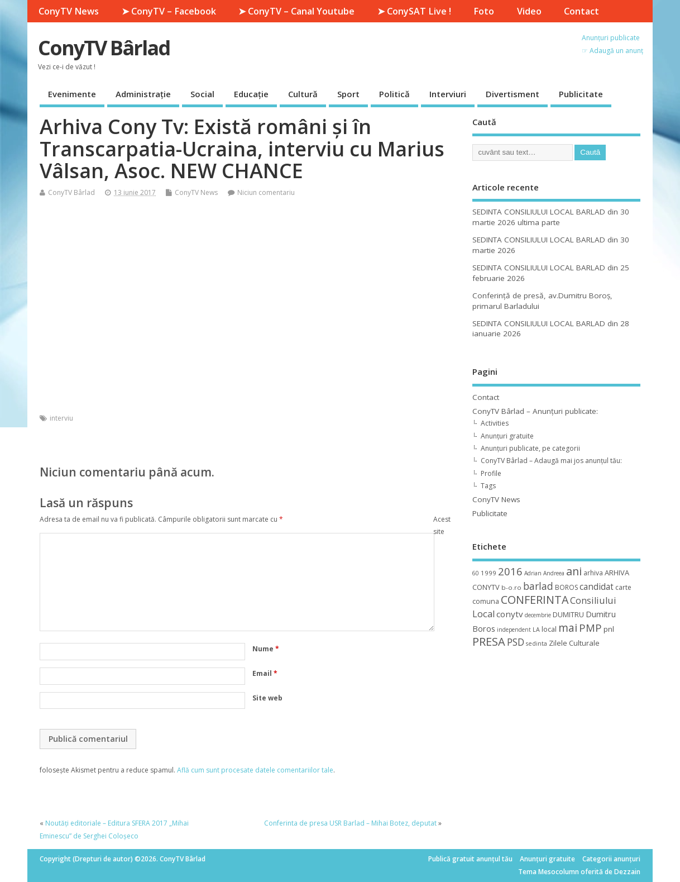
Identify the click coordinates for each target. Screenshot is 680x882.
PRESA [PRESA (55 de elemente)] (488, 641)
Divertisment (512, 93)
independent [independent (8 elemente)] (514, 629)
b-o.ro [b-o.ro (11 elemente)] (511, 587)
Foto (483, 11)
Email (264, 673)
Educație (251, 93)
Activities (495, 423)
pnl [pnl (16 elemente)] (609, 629)
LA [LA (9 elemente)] (536, 629)
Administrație (143, 93)
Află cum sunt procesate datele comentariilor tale (255, 770)
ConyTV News (69, 11)
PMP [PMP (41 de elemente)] (590, 628)
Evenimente (72, 93)
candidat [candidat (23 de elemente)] (597, 587)
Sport (348, 93)
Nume (265, 649)
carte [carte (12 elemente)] (623, 587)
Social (202, 93)
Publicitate (581, 93)
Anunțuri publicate (611, 37)
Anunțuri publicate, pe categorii (530, 448)
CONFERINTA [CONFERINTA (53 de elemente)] (534, 599)
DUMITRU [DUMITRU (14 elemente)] (568, 614)
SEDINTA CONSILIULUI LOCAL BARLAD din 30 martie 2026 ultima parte (550, 217)
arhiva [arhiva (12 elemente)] (593, 573)
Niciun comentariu (266, 192)
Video (529, 11)
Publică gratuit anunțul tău (470, 859)
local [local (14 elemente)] (549, 629)
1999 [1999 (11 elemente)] (488, 573)
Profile (491, 473)
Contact (581, 11)
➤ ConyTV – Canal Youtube (296, 11)
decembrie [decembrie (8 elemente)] (538, 615)
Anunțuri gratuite (507, 436)
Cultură (303, 93)
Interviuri (447, 93)
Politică (394, 93)
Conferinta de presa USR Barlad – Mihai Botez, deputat (350, 823)
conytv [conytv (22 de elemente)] (509, 613)
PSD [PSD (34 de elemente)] (515, 642)
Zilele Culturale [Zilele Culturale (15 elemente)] (574, 643)
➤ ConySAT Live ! (414, 11)
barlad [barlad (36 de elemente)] (538, 586)
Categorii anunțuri (611, 859)
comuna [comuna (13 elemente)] (485, 601)
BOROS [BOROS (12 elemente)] (566, 587)
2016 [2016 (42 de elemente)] (510, 571)
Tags (488, 485)
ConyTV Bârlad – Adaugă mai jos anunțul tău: (551, 460)
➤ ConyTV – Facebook (169, 11)
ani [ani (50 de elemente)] (574, 571)
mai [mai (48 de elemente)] (567, 627)
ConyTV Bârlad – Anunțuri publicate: (535, 411)
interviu (61, 418)
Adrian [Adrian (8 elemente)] (533, 573)
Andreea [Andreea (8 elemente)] (553, 573)
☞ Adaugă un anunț (612, 50)
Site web (267, 698)
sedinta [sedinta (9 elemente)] (536, 643)
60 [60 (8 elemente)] (475, 573)
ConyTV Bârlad (104, 47)
